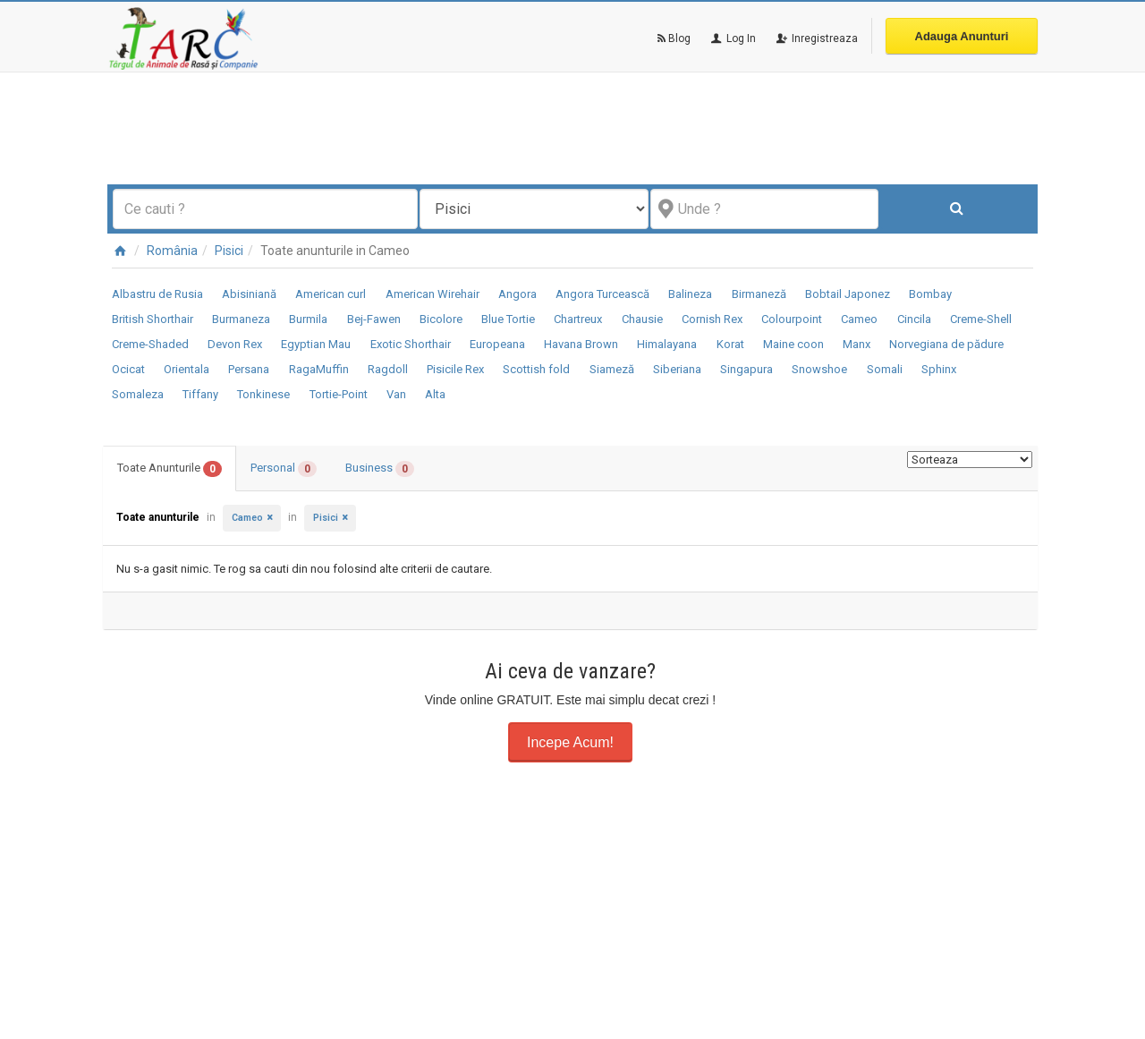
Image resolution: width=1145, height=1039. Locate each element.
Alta (435, 394)
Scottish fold (536, 369)
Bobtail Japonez (847, 294)
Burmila (308, 319)
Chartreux (578, 319)
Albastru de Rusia (157, 294)
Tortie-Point (339, 394)
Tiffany (200, 394)
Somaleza (138, 394)
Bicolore (441, 319)
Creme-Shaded (150, 344)
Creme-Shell (981, 319)
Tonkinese (263, 394)
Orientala (186, 369)
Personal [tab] (283, 469)
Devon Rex (235, 344)
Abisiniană (249, 294)
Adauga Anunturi (962, 36)
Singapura (746, 369)
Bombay (930, 294)
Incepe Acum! (570, 742)
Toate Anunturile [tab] (169, 469)
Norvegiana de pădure (946, 344)
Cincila (914, 319)
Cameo (859, 319)
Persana (248, 369)
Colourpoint (791, 319)
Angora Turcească (602, 294)
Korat (730, 344)
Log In (732, 38)
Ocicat (128, 369)
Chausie (642, 319)
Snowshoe (819, 369)
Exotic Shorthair (410, 344)
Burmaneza (241, 319)
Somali (885, 369)
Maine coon (793, 344)
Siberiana (677, 369)
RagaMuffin (319, 369)
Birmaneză (759, 294)
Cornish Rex (712, 319)
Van (396, 394)
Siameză (611, 369)
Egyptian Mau (316, 344)
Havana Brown (581, 344)
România (172, 250)
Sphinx (938, 369)
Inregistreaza (816, 38)
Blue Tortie (508, 319)
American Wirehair (432, 294)
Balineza (690, 294)
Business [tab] (379, 469)
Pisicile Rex (455, 369)
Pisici (229, 250)
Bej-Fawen (374, 319)
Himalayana (667, 344)
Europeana (497, 344)
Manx (856, 344)
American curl (330, 294)
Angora (517, 294)
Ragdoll (388, 369)
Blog (674, 38)
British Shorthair (152, 319)
